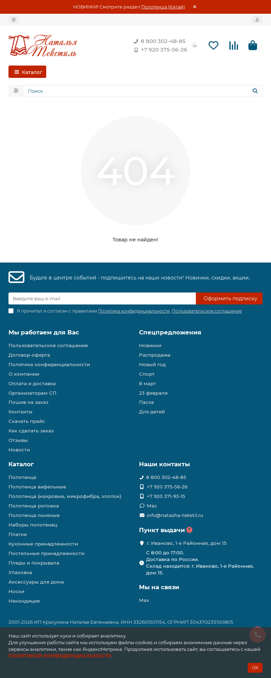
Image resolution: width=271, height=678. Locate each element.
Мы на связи (159, 587)
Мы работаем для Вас (43, 332)
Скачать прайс (26, 421)
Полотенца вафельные (37, 486)
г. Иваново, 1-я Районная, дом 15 (187, 543)
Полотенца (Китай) (163, 7)
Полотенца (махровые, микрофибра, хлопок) (64, 496)
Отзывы (18, 440)
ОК (255, 667)
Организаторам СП (32, 393)
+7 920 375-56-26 (159, 50)
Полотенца (22, 477)
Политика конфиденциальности (49, 364)
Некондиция (24, 601)
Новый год (152, 364)
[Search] (143, 91)
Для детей (152, 412)
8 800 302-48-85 (158, 41)
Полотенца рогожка (33, 505)
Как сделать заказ (31, 430)
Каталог (21, 464)
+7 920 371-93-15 (166, 496)
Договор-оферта (29, 355)
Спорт (147, 374)
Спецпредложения (170, 332)
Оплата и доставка (32, 383)
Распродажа (154, 355)
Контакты (20, 412)
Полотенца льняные (34, 515)
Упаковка (20, 572)
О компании (23, 374)
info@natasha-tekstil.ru (175, 515)
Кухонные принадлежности (43, 544)
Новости (19, 449)
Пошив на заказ (28, 402)
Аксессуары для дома (36, 582)
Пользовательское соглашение (48, 345)
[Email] (102, 298)
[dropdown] (13, 20)
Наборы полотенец (32, 525)
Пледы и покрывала (33, 563)
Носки (16, 591)
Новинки (150, 345)
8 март (147, 383)
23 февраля (153, 393)
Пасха (146, 402)
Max (152, 505)
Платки (17, 534)
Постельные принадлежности (46, 553)
